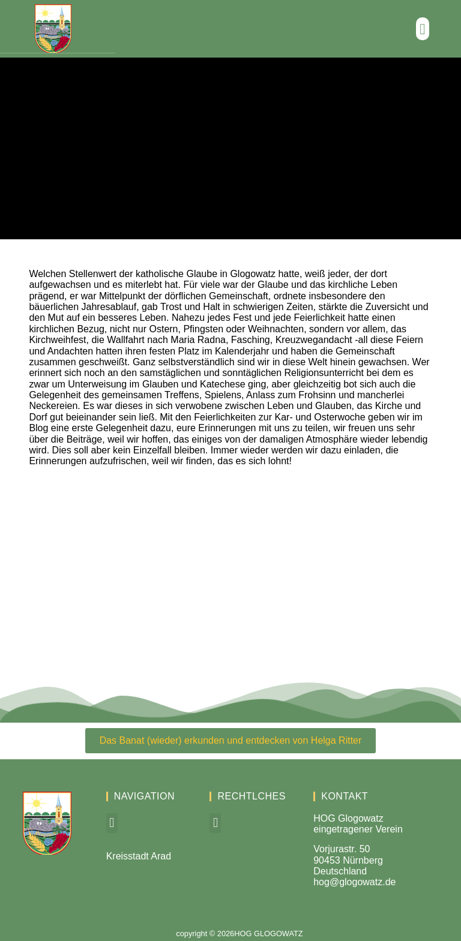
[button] (422, 28)
